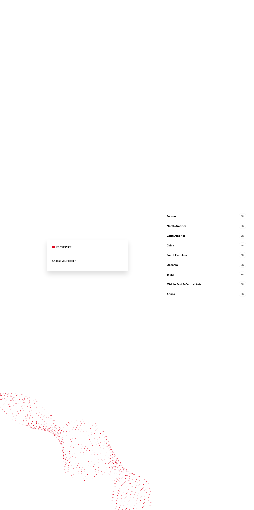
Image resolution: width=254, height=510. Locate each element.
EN (242, 216)
